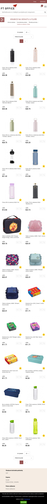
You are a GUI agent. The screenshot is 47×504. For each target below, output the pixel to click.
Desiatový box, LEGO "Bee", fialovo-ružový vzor (34, 337)
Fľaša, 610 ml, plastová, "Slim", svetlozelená (33, 438)
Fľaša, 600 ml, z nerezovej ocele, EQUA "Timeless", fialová (35, 135)
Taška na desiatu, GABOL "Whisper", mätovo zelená (34, 270)
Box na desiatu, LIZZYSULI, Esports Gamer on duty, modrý (10, 405)
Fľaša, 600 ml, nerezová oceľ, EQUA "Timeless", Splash (34, 102)
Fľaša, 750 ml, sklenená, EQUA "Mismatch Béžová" (9, 102)
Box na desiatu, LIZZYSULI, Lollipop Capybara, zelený (34, 371)
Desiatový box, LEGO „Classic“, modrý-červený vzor (35, 304)
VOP (7, 473)
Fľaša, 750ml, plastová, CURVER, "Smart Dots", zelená (35, 405)
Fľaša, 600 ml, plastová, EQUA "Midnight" (33, 169)
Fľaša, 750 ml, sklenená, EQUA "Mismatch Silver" (9, 68)
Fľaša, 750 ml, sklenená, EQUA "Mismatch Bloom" (33, 68)
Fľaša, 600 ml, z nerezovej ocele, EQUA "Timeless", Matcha (11, 135)
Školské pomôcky (33, 22)
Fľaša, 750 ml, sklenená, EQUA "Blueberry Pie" (33, 203)
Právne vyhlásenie (10, 489)
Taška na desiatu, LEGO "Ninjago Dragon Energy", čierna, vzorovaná (10, 236)
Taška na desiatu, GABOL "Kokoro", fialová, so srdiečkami (10, 270)
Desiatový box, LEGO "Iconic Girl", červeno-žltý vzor (10, 371)
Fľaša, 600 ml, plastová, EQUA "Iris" (10, 202)
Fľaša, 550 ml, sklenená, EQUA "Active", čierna (11, 169)
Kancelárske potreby (22, 22)
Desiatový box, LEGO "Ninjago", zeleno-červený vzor (11, 337)
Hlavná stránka (11, 22)
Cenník (7, 480)
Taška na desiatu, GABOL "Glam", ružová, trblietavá (35, 236)
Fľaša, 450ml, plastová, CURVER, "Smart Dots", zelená (12, 438)
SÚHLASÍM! (23, 502)
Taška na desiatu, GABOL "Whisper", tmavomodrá (10, 304)
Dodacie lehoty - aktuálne (12, 482)
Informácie (42, 1)
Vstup (34, 1)
